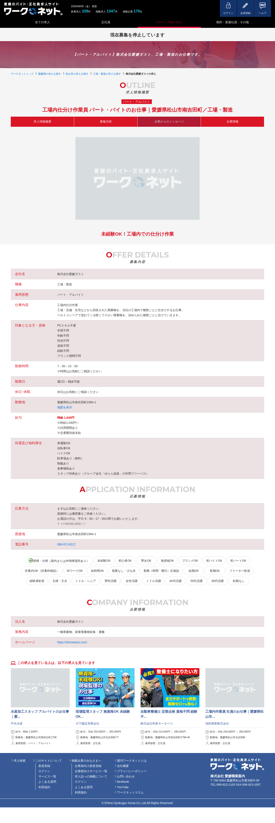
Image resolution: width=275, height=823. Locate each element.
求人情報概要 (42, 121)
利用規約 (44, 787)
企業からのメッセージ (169, 121)
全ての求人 (42, 22)
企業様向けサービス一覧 (91, 771)
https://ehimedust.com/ (72, 642)
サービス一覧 (47, 776)
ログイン (44, 771)
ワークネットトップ (22, 73)
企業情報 (232, 121)
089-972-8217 (66, 544)
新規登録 (44, 766)
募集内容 (106, 121)
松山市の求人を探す (77, 73)
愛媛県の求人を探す (49, 73)
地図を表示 (64, 407)
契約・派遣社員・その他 (232, 22)
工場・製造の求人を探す (107, 73)
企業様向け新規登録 (88, 766)
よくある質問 (47, 781)
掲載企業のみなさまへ (86, 760)
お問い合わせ (126, 776)
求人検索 (20, 760)
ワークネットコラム (130, 792)
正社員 (105, 22)
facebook (123, 781)
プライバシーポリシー (132, 771)
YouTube (123, 787)
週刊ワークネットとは (132, 760)
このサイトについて (48, 760)
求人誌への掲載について (91, 776)
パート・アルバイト (169, 22)
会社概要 (123, 766)
